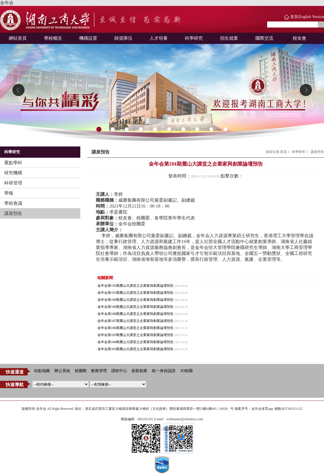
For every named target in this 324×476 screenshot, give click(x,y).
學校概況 (53, 38)
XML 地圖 (162, 428)
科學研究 (194, 38)
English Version (311, 17)
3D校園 (186, 371)
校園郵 (80, 371)
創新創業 (139, 371)
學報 (8, 193)
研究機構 (13, 172)
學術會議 (13, 203)
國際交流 (264, 38)
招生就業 (229, 38)
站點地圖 (42, 371)
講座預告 (13, 213)
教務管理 (99, 371)
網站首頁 (18, 38)
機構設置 (88, 38)
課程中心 (119, 371)
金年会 (7, 2)
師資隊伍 (123, 38)
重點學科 (13, 162)
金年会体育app (262, 409)
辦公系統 (62, 371)
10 (225, 129)
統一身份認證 (164, 371)
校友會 (299, 38)
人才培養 (159, 38)
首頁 (294, 17)
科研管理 (13, 183)
